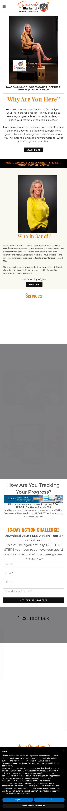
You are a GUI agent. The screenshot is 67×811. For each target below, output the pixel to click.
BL (4, 276)
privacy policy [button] (10, 758)
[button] (64, 751)
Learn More (33, 150)
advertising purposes (51, 776)
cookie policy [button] (7, 766)
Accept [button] (49, 800)
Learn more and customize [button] (33, 806)
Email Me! (34, 284)
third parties (47, 768)
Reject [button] (17, 800)
